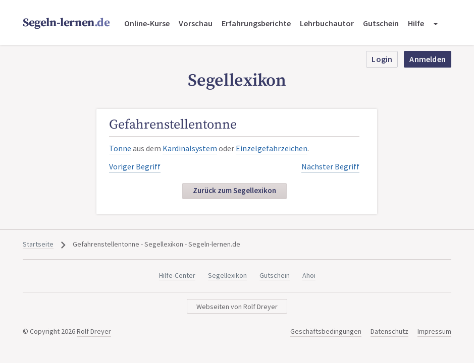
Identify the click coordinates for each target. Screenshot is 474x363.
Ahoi (308, 275)
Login (382, 59)
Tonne (120, 148)
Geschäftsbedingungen (325, 331)
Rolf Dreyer (94, 331)
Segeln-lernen (66, 23)
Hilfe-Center (177, 275)
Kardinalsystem (190, 148)
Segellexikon (227, 275)
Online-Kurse (147, 23)
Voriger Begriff (135, 166)
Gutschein (381, 23)
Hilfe (416, 23)
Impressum (434, 331)
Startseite (38, 244)
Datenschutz (389, 331)
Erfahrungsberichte (256, 23)
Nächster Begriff (330, 166)
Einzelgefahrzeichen (271, 148)
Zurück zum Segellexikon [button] (234, 190)
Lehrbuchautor (327, 23)
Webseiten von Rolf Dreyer (237, 306)
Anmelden (427, 59)
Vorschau (196, 23)
